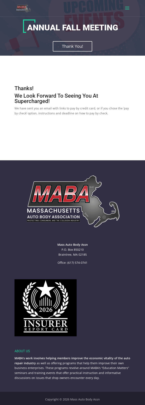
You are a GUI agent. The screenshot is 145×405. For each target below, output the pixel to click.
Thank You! (72, 46)
